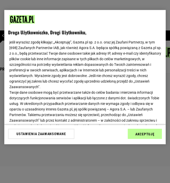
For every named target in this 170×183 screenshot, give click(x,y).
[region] (85, 77)
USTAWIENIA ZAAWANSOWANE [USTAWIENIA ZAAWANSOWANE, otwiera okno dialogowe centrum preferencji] (41, 134)
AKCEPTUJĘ (144, 134)
